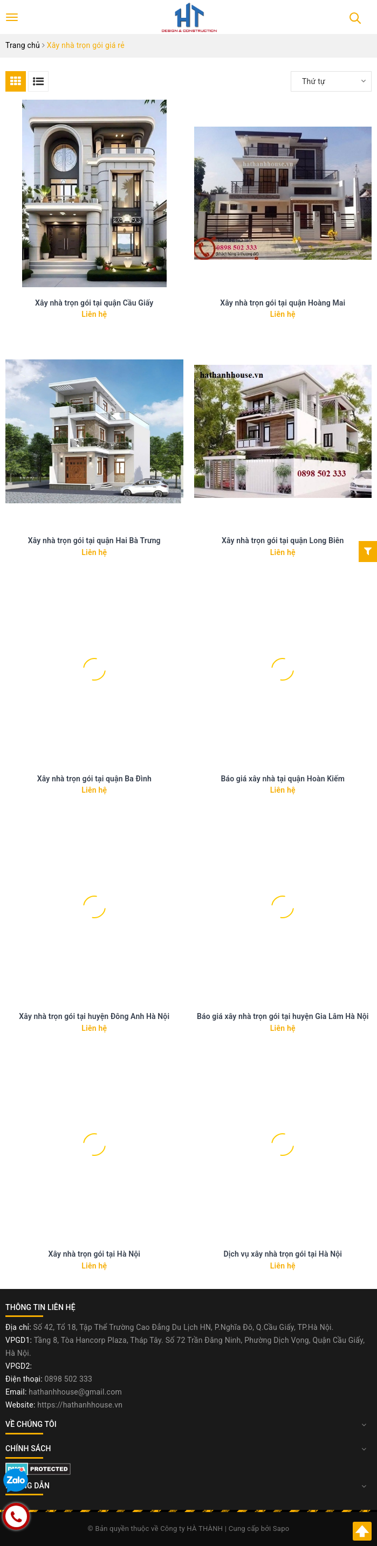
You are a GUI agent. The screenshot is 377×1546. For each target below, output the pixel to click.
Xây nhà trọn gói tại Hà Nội (94, 1254)
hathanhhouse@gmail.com (75, 1392)
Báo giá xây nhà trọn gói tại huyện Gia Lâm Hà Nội (283, 1016)
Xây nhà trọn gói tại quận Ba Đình (94, 778)
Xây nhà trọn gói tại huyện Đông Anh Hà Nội (94, 1016)
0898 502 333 (69, 1379)
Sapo (281, 1528)
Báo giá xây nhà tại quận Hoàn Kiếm (283, 778)
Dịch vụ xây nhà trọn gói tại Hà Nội (282, 1254)
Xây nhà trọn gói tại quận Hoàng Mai (282, 303)
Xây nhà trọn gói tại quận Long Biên (283, 540)
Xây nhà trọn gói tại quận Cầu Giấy (94, 303)
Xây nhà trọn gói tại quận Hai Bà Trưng (94, 540)
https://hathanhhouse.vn (79, 1405)
